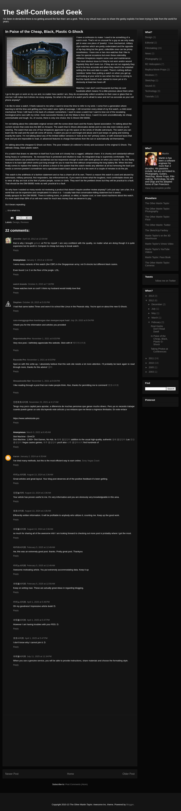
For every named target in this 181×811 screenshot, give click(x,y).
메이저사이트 (79, 343)
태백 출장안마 (63, 439)
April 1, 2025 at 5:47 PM (38, 620)
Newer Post (12, 773)
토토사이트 (113, 385)
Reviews (25, 222)
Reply (16, 250)
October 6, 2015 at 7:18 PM (41, 284)
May (153, 313)
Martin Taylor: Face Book (158, 257)
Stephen (17, 302)
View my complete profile (158, 188)
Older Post (128, 773)
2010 (152, 363)
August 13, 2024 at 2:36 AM (40, 474)
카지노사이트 (19, 474)
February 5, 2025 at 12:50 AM (41, 583)
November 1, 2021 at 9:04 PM (46, 381)
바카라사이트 (19, 547)
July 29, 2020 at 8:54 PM (82, 320)
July (153, 308)
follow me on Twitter (165, 280)
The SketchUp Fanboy (156, 230)
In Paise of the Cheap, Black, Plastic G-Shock (159, 340)
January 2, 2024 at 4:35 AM (33, 456)
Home (70, 773)
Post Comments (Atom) (76, 784)
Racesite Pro (19, 359)
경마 (50, 367)
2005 (152, 367)
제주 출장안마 (50, 442)
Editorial (149, 42)
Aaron (16, 456)
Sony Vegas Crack (91, 460)
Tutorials (149, 96)
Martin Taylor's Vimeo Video (159, 243)
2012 (152, 300)
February (156, 322)
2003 (152, 371)
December (157, 304)
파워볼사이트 (19, 529)
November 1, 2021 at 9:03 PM (46, 338)
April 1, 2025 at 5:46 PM (38, 602)
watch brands (20, 284)
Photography (151, 59)
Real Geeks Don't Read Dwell (158, 329)
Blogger (130, 804)
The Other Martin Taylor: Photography (157, 210)
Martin (165, 153)
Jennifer (17, 239)
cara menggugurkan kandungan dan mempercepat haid (41, 320)
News (148, 53)
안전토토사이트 (20, 402)
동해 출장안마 (119, 439)
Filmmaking (151, 48)
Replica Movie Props (155, 69)
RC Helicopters (153, 64)
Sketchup (150, 80)
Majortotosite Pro (22, 338)
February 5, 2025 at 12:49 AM (41, 547)
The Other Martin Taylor (157, 203)
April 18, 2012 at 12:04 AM (35, 239)
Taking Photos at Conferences (159, 350)
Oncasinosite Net (22, 381)
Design (16, 222)
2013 (152, 296)
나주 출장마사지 (75, 442)
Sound (148, 85)
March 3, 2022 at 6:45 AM (38, 432)
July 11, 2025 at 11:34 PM (39, 656)
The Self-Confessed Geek (42, 12)
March (154, 317)
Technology (151, 91)
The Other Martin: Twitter (158, 225)
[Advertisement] (70, 741)
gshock (37, 243)
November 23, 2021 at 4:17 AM (43, 402)
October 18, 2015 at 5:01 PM (36, 302)
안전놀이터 (18, 493)
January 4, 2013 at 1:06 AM (39, 260)
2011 (152, 358)
